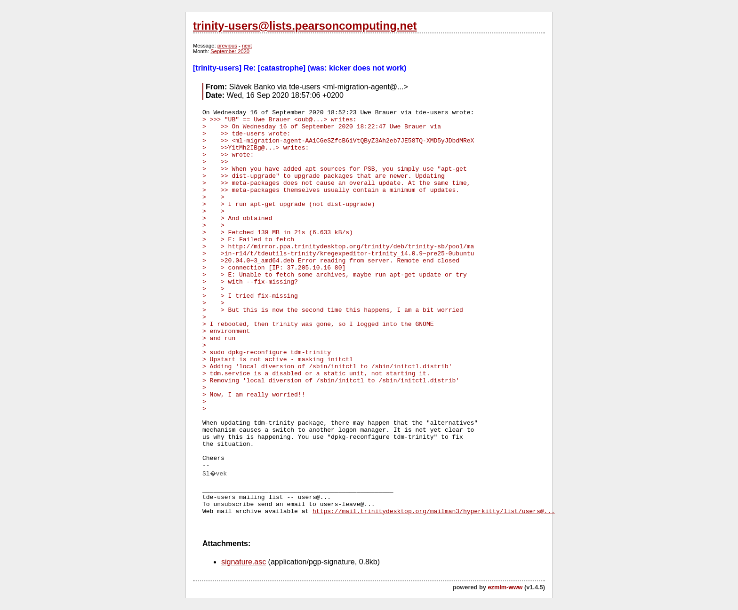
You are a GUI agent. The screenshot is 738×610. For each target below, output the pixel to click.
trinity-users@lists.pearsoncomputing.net (305, 25)
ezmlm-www (505, 587)
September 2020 (229, 51)
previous (227, 45)
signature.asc (243, 562)
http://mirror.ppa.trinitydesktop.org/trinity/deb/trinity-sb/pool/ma (351, 246)
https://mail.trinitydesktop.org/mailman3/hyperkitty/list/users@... (434, 511)
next (247, 45)
